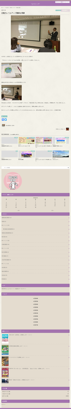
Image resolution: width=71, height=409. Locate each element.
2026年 (36, 296)
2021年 (36, 311)
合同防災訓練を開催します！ (14, 344)
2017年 (36, 323)
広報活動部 (5, 121)
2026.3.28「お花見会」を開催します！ (16, 333)
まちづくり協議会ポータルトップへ (61, 2)
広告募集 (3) (5, 253)
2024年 (36, 302)
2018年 (36, 320)
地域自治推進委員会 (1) (6, 235)
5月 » (53, 215)
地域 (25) (3, 225)
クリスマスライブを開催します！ (15, 355)
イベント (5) (5, 263)
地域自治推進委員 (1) (8, 232)
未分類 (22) (4, 267)
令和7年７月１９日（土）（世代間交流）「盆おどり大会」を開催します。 (23, 366)
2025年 (36, 299)
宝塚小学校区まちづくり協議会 (55, 407)
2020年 (36, 314)
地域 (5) (4, 277)
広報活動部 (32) (5, 246)
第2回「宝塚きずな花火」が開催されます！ (17, 377)
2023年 (36, 305)
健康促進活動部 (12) (6, 222)
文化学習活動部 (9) (6, 260)
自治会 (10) (4, 274)
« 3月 (18, 215)
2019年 (36, 317)
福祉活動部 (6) (5, 270)
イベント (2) (5, 249)
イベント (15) (5, 229)
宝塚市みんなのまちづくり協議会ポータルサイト (12, 286)
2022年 (36, 308)
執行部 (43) (4, 239)
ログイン (3, 401)
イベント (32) (5, 242)
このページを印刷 (66, 15)
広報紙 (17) (5, 256)
